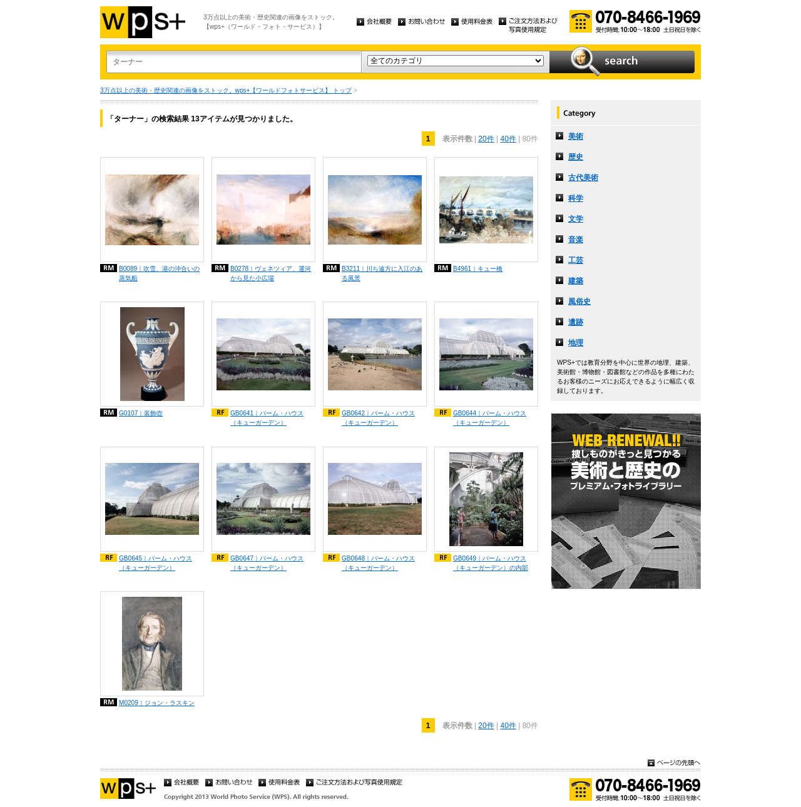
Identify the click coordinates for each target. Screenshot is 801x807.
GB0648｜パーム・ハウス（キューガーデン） (378, 563)
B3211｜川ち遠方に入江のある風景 (382, 273)
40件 (508, 138)
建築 (575, 281)
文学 (575, 219)
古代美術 (583, 177)
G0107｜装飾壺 (141, 413)
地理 (575, 342)
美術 (575, 136)
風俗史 (579, 301)
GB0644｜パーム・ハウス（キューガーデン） (489, 418)
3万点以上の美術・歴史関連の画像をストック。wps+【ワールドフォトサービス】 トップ (226, 90)
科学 (575, 198)
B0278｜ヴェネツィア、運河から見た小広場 (270, 273)
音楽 (575, 239)
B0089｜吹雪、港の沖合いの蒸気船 (159, 273)
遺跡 (575, 322)
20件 (486, 138)
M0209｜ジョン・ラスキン (157, 702)
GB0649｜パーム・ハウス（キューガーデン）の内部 (490, 563)
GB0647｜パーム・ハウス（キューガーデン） (267, 563)
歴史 (575, 157)
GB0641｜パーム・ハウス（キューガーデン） (267, 418)
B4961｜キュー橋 (478, 268)
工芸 (575, 260)
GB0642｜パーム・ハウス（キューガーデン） (378, 418)
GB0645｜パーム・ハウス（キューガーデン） (155, 563)
